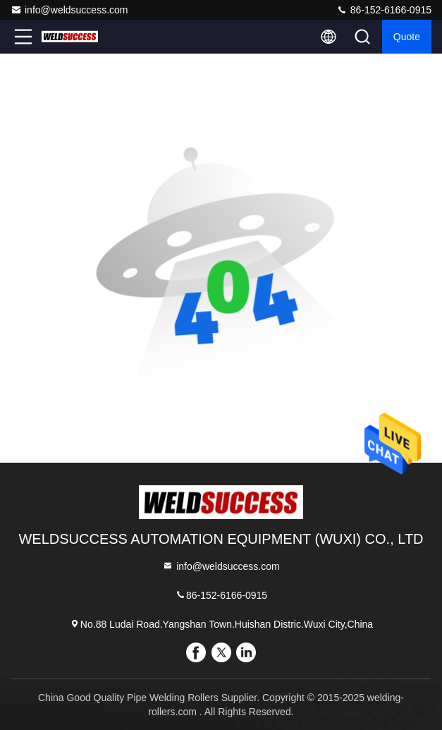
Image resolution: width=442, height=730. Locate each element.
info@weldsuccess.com (69, 10)
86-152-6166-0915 (383, 10)
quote (406, 36)
